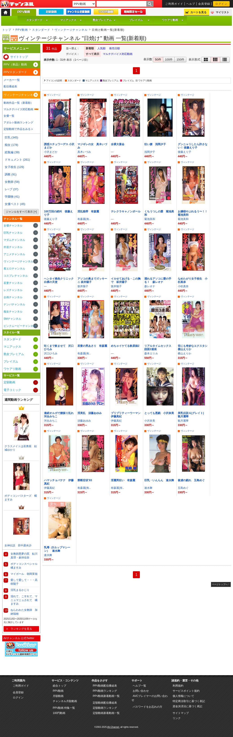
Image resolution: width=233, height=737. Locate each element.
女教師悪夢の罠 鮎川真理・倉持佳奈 (24, 555)
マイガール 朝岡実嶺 (24, 573)
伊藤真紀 (116, 420)
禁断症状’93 (84, 480)
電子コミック (12, 390)
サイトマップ (181, 713)
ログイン (221, 3)
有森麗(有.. (84, 219)
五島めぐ (183, 487)
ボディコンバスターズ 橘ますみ (20, 497)
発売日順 (114, 48)
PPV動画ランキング (105, 690)
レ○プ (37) (11, 189)
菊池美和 (149, 219)
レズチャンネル (13, 290)
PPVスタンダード (15, 72)
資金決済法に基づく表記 (187, 706)
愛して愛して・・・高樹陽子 (24, 581)
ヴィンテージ (53, 95)
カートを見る (198, 12)
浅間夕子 (149, 151)
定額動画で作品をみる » (18, 129)
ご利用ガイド (174, 3)
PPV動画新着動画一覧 (106, 696)
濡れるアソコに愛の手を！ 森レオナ (157, 280)
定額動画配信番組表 (105, 702)
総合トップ (59, 685)
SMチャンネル (12, 318)
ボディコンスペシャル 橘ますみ (25, 565)
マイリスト (222, 12)
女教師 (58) (12, 181)
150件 (180, 59)
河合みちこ (50, 420)
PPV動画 (21, 29)
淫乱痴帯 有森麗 (88, 211)
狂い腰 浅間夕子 (155, 144)
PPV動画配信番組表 (105, 685)
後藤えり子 (184, 151)
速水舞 (148, 487)
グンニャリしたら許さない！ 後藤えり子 (192, 146)
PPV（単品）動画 (15, 64)
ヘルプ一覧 (139, 685)
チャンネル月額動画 (65, 701)
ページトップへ (220, 584)
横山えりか (184, 353)
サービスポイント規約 (186, 690)
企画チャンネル (13, 297)
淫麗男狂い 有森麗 (123, 480)
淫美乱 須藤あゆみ (89, 413)
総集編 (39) (12, 152)
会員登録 (204, 3)
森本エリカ (151, 353)
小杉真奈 (183, 286)
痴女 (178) (11, 145)
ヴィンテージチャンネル (71, 29)
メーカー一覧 (12, 80)
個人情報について (183, 696)
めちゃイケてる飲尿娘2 (125, 345)
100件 (169, 59)
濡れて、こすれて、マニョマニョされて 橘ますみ (24, 600)
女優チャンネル (13, 225)
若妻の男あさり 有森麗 (92, 345)
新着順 (90, 48)
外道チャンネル (13, 247)
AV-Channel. (113, 727)
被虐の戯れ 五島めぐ (191, 480)
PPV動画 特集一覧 (64, 707)
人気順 (101, 48)
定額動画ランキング (105, 707)
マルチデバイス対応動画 (117, 54)
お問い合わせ (141, 690)
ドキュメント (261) (17, 159)
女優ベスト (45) (15, 204)
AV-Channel (17, 4)
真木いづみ (84, 151)
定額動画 (9, 382)
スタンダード (37, 20)
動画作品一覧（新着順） (18, 102)
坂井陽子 (82, 286)
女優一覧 (9, 115)
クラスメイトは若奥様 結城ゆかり (20, 448)
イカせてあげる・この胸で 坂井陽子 (126, 280)
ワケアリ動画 (172, 20)
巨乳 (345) (11, 137)
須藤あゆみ (84, 420)
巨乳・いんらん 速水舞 (159, 480)
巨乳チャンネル (13, 232)
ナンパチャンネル (14, 304)
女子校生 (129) (14, 167)
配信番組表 (10, 86)
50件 (158, 59)
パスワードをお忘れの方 (147, 706)
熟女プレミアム (104, 20)
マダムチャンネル (14, 239)
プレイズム (139, 20)
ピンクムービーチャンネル (20, 326)
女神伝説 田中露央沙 (17, 545)
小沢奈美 (149, 420)
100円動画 (59, 713)
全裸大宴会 (117, 144)
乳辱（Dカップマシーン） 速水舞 (57, 549)
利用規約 (178, 685)
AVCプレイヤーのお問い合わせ (150, 698)
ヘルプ (190, 3)
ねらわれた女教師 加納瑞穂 (24, 611)
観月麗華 (183, 420)
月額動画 (58, 696)
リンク (177, 718)
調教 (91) (11, 174)
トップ (6, 29)
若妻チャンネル (13, 282)
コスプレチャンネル (16, 275)
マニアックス (71, 20)
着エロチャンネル (14, 268)
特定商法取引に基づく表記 (189, 701)
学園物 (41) (12, 196)
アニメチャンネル (14, 254)
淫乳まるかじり (20, 590)
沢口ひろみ (50, 353)
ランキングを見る (21, 628)
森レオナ (149, 286)
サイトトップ (19, 56)
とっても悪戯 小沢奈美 (159, 413)
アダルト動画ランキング (18, 122)
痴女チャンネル (13, 311)
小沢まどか (50, 151)
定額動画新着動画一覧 (106, 713)
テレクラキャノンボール (126, 211)
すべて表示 (92, 54)
